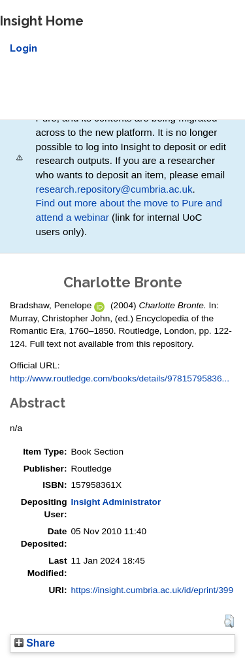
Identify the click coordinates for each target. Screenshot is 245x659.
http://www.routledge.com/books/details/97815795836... (119, 378)
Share (34, 643)
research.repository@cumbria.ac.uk (114, 189)
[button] (229, 621)
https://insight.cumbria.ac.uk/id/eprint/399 (152, 590)
